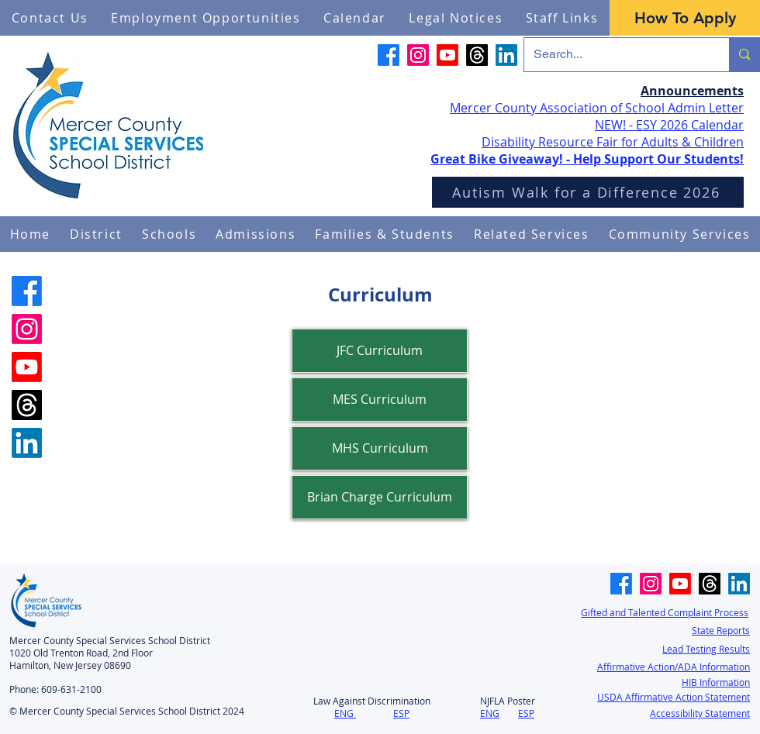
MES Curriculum (380, 399)
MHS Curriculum (380, 448)
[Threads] (477, 55)
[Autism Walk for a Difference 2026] (588, 192)
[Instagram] (418, 55)
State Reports (721, 630)
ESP (401, 713)
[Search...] (615, 54)
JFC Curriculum (380, 350)
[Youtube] (447, 55)
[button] (96, 234)
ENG (344, 713)
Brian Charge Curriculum (379, 496)
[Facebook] (388, 55)
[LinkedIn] (506, 55)
